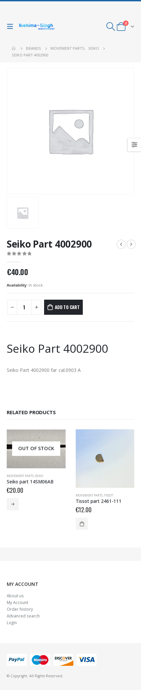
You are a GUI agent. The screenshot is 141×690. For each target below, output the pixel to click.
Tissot (108, 495)
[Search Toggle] (111, 26)
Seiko (39, 476)
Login (12, 622)
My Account (17, 602)
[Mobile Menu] (12, 26)
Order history (20, 609)
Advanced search (23, 615)
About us (15, 595)
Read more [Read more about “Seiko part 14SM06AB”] (13, 504)
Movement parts (20, 476)
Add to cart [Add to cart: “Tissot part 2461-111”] (82, 524)
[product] (36, 448)
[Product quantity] (24, 307)
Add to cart (67, 307)
